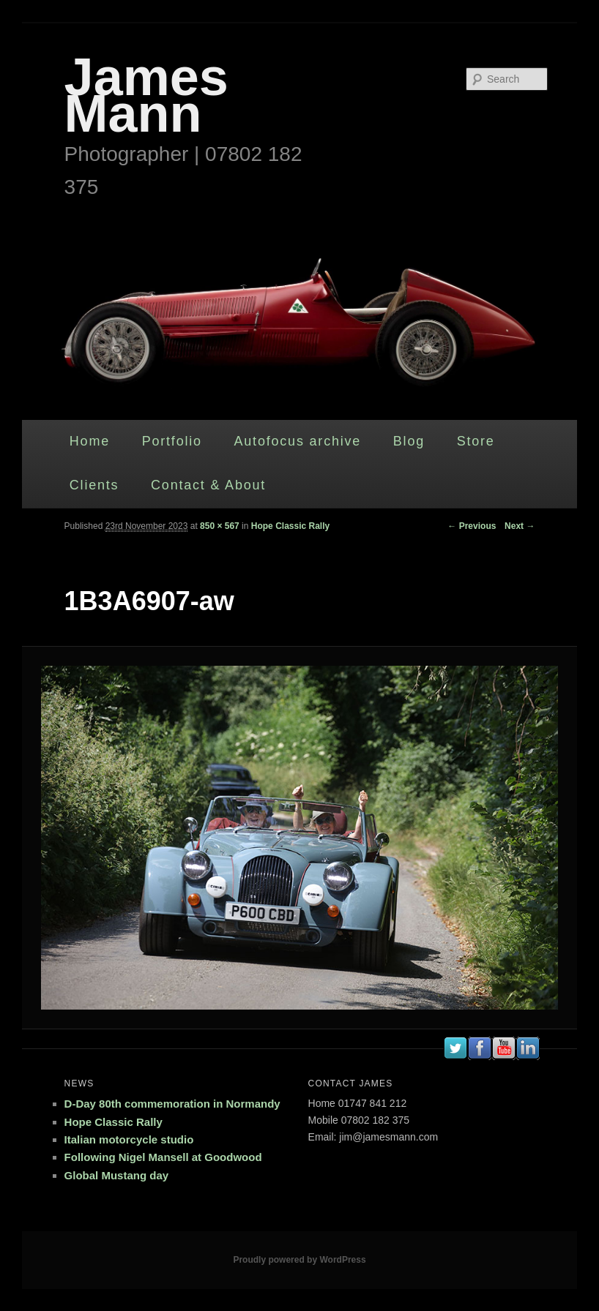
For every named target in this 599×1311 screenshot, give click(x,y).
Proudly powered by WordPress (299, 1260)
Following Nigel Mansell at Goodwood (163, 1157)
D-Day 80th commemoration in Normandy (172, 1103)
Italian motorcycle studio (129, 1139)
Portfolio (172, 441)
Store (476, 441)
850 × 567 (219, 526)
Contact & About (208, 485)
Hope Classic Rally (290, 526)
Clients (94, 485)
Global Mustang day (116, 1175)
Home (90, 441)
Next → (520, 526)
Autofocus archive (297, 441)
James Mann (146, 95)
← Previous (471, 526)
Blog (409, 441)
